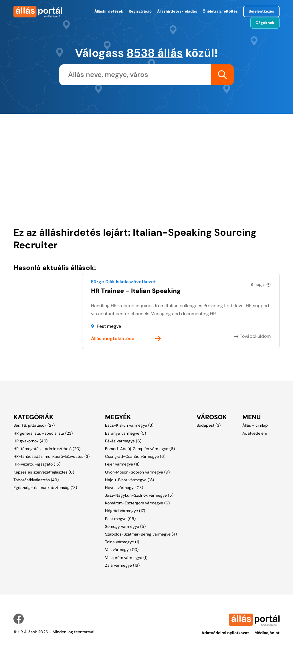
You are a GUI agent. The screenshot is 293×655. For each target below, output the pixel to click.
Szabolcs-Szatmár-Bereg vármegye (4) (141, 534)
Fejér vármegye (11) (122, 464)
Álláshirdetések (108, 11)
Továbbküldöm (255, 336)
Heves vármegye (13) (124, 487)
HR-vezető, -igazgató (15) (36, 464)
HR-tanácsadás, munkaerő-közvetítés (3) (51, 456)
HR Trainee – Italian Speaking (136, 290)
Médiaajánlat (267, 632)
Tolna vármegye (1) (122, 541)
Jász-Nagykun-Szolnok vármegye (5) (139, 495)
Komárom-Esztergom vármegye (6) (137, 503)
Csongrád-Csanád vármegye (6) (135, 456)
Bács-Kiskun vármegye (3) (129, 425)
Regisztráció (140, 11)
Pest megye (109, 326)
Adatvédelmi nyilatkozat (225, 632)
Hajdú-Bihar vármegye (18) (129, 479)
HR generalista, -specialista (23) (43, 433)
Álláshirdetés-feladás (177, 11)
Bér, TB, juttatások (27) (34, 425)
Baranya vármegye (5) (125, 433)
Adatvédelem (254, 433)
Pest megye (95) (120, 518)
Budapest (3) (209, 425)
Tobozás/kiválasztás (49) (36, 479)
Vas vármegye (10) (121, 549)
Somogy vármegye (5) (125, 526)
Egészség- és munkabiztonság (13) (45, 487)
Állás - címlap (255, 425)
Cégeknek (265, 22)
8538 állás (154, 52)
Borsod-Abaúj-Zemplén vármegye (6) (140, 448)
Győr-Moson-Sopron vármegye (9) (137, 472)
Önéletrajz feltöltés (220, 11)
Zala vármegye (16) (122, 565)
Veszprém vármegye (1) (126, 557)
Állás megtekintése (112, 339)
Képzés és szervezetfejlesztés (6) (43, 472)
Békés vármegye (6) (123, 441)
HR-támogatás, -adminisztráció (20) (46, 448)
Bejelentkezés (261, 11)
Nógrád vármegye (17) (125, 510)
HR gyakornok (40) (30, 441)
